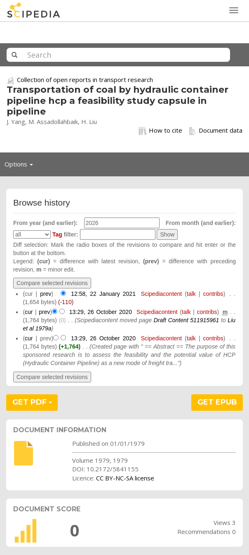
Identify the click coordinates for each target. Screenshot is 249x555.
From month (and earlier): (201, 223)
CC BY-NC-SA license (125, 478)
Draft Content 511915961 (186, 320)
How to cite (160, 130)
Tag (57, 234)
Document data (215, 130)
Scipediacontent (161, 293)
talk (191, 293)
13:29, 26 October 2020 (100, 312)
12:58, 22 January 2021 (103, 293)
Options (21, 166)
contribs (213, 293)
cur (29, 312)
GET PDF (32, 402)
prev (45, 293)
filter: (65, 234)
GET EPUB (217, 402)
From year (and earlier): (45, 223)
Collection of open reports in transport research (85, 79)
